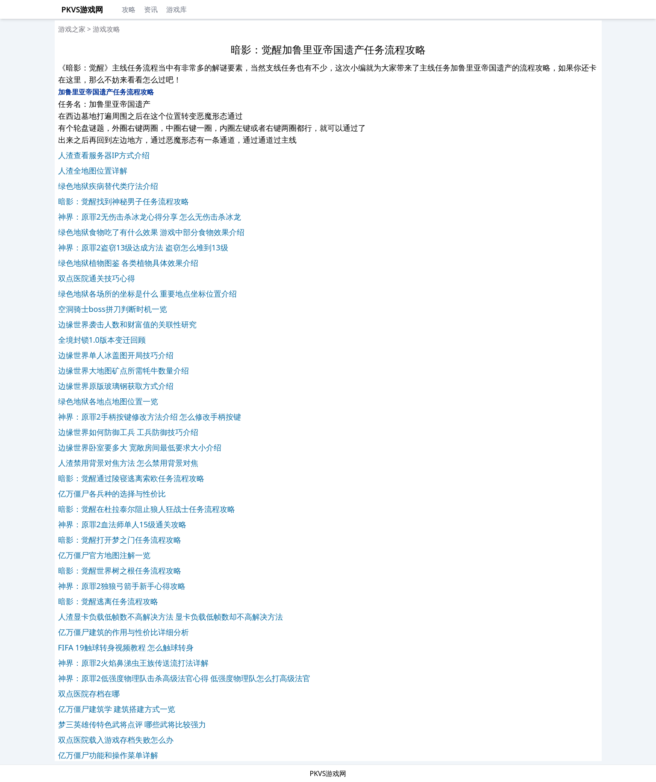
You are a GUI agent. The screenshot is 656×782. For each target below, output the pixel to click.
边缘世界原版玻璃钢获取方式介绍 (116, 386)
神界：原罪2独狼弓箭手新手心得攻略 (121, 586)
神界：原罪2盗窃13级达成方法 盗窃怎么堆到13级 (143, 247)
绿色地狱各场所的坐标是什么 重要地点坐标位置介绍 (147, 293)
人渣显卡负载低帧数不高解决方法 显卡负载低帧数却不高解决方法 (170, 616)
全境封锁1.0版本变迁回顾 (102, 340)
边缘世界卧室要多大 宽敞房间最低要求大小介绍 (140, 447)
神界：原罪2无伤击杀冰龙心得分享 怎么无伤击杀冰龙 (149, 217)
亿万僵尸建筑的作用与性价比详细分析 (123, 632)
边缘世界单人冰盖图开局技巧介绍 (116, 355)
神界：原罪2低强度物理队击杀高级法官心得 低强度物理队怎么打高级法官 (184, 678)
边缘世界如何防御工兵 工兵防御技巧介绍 (128, 432)
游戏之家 (71, 29)
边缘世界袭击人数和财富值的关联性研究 (127, 324)
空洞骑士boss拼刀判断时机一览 (112, 309)
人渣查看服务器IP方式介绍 (104, 155)
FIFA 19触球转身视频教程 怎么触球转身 (126, 647)
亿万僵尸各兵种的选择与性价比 (112, 493)
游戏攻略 (106, 29)
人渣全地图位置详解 (92, 170)
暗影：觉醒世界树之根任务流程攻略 (119, 570)
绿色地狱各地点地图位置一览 (108, 401)
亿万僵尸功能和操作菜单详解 (108, 755)
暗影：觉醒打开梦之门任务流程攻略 (119, 540)
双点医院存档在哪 (89, 693)
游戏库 (176, 9)
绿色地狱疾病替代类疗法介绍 (108, 186)
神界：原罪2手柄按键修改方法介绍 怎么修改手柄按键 (149, 417)
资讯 (151, 9)
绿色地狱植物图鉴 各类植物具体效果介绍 (128, 263)
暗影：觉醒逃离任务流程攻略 (108, 601)
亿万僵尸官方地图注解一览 (104, 555)
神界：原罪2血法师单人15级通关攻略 (122, 524)
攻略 (128, 9)
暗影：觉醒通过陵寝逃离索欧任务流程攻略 (131, 478)
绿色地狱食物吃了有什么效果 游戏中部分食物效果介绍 (151, 232)
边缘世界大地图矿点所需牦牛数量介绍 (123, 370)
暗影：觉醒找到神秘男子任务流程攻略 (123, 201)
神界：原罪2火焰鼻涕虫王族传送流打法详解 (133, 663)
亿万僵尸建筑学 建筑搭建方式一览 (117, 709)
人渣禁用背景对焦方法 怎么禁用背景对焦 (128, 463)
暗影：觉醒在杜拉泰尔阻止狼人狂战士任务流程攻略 (146, 509)
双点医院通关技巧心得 (96, 278)
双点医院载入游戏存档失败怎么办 (116, 740)
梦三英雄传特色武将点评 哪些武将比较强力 (132, 724)
